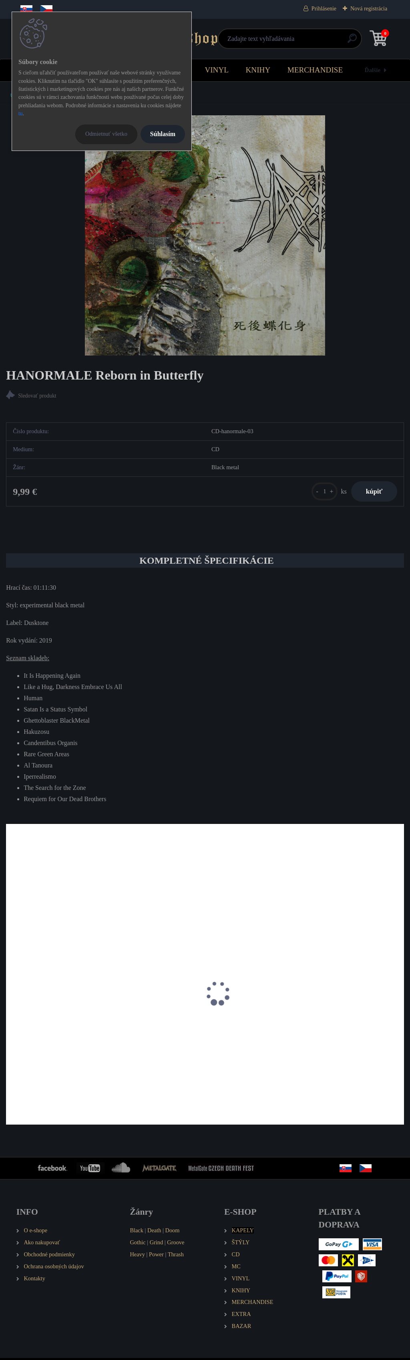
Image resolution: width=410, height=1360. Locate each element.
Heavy (137, 1256)
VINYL (217, 70)
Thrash (176, 1256)
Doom (172, 1232)
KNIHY (257, 70)
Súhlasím (162, 134)
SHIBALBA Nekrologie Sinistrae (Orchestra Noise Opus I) (335, 1032)
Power (156, 1256)
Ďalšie (373, 69)
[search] (300, 41)
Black (136, 1232)
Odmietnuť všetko (106, 134)
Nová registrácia (368, 9)
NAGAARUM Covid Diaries (182, 1028)
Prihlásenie (324, 9)
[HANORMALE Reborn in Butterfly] (205, 235)
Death (154, 1232)
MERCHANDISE (315, 70)
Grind (156, 1244)
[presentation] (12, 1006)
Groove (175, 1244)
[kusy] (321, 492)
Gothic (137, 1244)
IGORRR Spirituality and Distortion (56, 1028)
